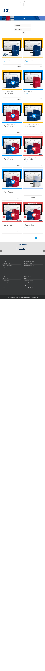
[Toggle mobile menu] (42, 7)
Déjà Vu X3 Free (6, 60)
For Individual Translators (29, 261)
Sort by (18, 25)
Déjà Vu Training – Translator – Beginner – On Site (31, 158)
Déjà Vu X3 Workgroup (29, 92)
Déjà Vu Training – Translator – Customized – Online (10, 224)
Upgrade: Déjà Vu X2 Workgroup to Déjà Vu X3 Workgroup (11, 125)
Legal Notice (28, 297)
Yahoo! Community (6, 287)
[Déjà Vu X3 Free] (12, 48)
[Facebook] (24, 287)
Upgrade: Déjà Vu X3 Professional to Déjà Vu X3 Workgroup (11, 158)
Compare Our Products (7, 265)
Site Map (23, 297)
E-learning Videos (6, 282)
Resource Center (6, 278)
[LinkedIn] (30, 287)
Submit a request (6, 280)
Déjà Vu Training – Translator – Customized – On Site (31, 224)
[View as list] (23, 32)
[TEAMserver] (33, 179)
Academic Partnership (28, 282)
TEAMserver (27, 191)
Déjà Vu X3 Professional (29, 60)
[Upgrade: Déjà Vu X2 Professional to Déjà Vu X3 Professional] (12, 80)
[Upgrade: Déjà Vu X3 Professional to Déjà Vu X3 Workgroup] (12, 146)
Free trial (4, 261)
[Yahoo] (32, 287)
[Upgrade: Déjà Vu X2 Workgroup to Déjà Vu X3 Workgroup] (12, 113)
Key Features (5, 267)
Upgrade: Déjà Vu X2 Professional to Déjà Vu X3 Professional (11, 92)
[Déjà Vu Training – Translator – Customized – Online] (12, 212)
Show (18, 29)
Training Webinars (6, 285)
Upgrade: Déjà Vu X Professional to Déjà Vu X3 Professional (32, 125)
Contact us (26, 278)
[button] (1, 251)
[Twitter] (26, 287)
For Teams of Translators (29, 263)
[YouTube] (28, 287)
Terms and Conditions (34, 297)
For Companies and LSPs (29, 265)
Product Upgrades (6, 263)
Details (19, 66)
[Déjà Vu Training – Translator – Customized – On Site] (33, 212)
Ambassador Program (28, 280)
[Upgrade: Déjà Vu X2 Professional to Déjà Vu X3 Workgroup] (12, 179)
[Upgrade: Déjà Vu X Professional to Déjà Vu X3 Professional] (33, 113)
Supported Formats (6, 270)
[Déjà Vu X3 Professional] (33, 48)
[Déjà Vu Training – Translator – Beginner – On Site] (33, 146)
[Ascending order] (29, 25)
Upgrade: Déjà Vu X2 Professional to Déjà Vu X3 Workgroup (11, 191)
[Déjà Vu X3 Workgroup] (33, 80)
